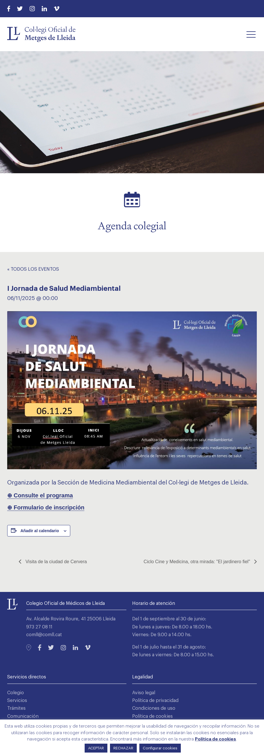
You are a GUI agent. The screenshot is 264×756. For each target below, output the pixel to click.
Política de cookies (152, 716)
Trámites (16, 708)
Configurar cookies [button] (160, 748)
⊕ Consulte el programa (40, 495)
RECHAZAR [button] (123, 748)
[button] (251, 34)
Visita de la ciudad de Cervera (55, 561)
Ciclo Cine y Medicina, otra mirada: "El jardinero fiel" (197, 561)
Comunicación (23, 716)
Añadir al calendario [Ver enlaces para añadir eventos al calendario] (39, 530)
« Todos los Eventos (33, 269)
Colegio (15, 692)
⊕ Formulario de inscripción (45, 507)
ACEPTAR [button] (96, 748)
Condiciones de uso (153, 708)
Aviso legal (143, 692)
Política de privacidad (155, 700)
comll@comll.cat (44, 634)
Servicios (17, 700)
